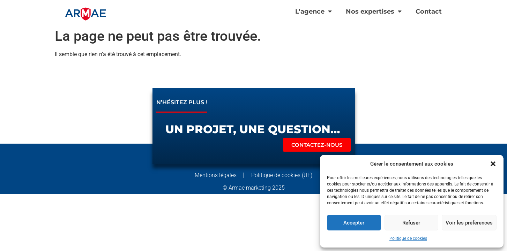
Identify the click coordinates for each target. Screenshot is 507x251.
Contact (429, 11)
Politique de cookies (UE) (281, 175)
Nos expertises (374, 11)
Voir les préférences (469, 223)
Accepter (353, 223)
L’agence (313, 11)
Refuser (411, 223)
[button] (493, 163)
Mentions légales (216, 175)
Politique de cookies (408, 238)
